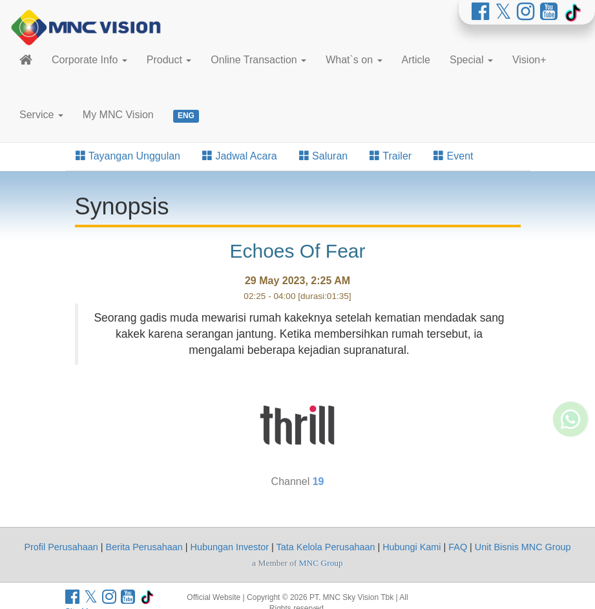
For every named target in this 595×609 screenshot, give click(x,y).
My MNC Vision (118, 114)
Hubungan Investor (230, 547)
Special (471, 59)
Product (169, 59)
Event (453, 155)
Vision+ (529, 59)
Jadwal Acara (239, 155)
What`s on (354, 59)
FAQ (457, 547)
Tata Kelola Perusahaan (326, 547)
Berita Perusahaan (144, 547)
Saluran (323, 155)
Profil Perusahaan (61, 547)
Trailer (391, 155)
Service (41, 114)
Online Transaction (258, 59)
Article (416, 59)
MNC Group (321, 563)
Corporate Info (89, 59)
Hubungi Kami (411, 547)
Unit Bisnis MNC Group (523, 547)
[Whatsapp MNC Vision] (570, 452)
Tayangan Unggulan (128, 155)
